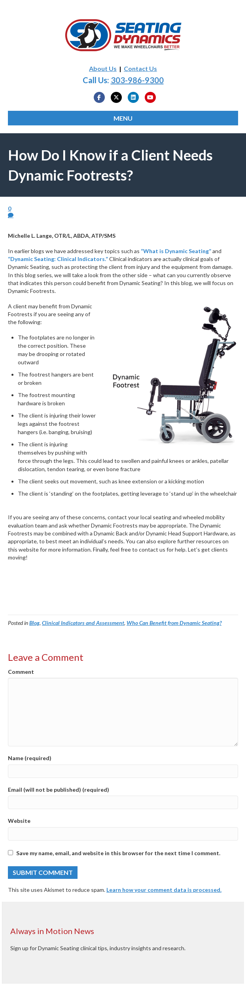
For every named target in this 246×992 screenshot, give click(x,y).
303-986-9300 (137, 80)
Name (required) (29, 758)
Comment (21, 671)
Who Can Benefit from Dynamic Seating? (174, 622)
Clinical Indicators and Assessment (83, 622)
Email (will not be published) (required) (58, 789)
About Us (103, 68)
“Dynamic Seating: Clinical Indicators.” (58, 258)
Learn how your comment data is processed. (163, 889)
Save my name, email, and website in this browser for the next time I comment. (118, 853)
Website (19, 820)
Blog (34, 622)
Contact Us (140, 68)
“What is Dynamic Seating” (176, 251)
